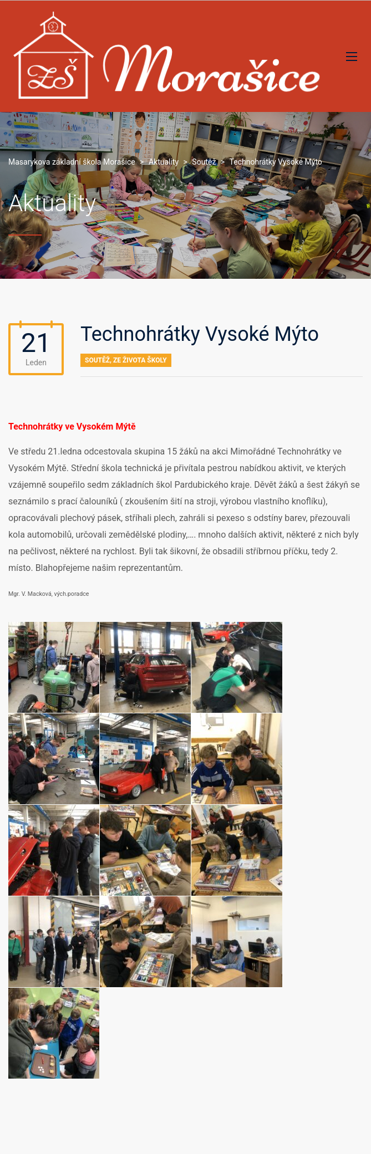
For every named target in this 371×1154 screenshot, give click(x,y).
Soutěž (97, 360)
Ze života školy (140, 360)
